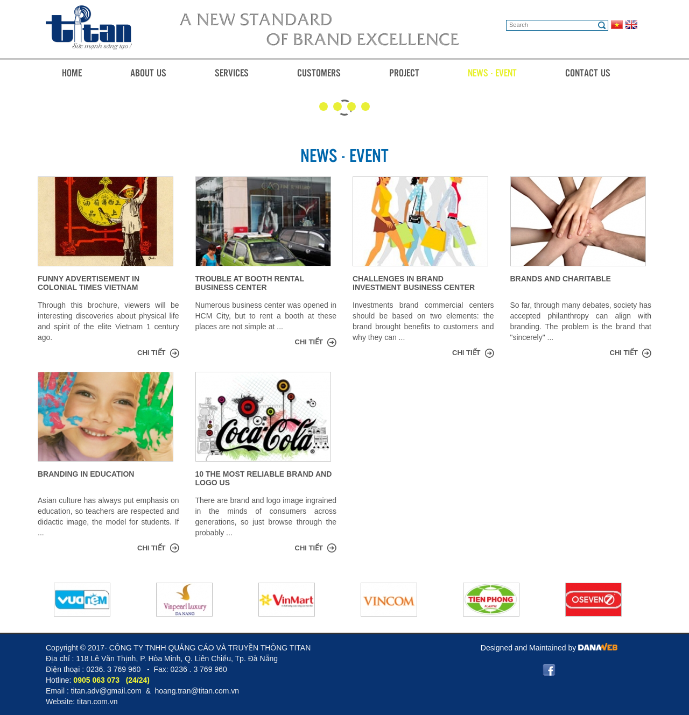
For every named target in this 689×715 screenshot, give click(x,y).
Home (72, 72)
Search (602, 25)
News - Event (492, 72)
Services (232, 72)
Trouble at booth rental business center (249, 283)
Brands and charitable (560, 278)
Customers (319, 72)
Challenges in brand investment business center (414, 283)
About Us (148, 72)
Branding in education (86, 474)
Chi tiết (151, 353)
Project (404, 72)
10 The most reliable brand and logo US (263, 478)
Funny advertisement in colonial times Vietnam (88, 283)
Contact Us (587, 72)
